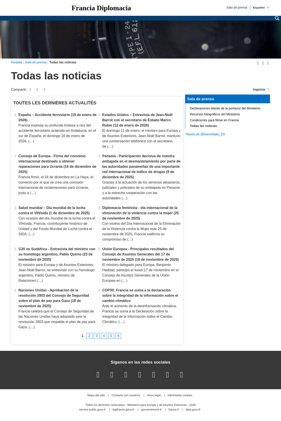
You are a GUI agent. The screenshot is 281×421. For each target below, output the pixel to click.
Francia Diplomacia (101, 7)
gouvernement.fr (151, 410)
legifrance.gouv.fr (123, 410)
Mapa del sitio (96, 395)
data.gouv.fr (193, 410)
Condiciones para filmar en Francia (214, 120)
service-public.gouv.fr (92, 410)
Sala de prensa (237, 7)
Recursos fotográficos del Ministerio (215, 114)
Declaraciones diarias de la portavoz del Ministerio (225, 108)
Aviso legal (154, 395)
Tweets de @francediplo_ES (205, 134)
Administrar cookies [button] (179, 395)
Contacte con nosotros (126, 395)
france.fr (173, 410)
